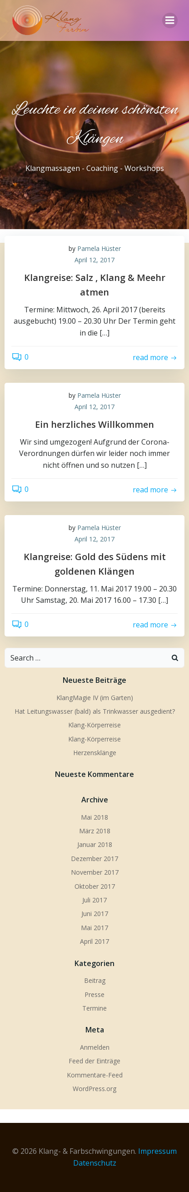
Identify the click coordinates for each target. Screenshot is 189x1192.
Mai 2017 (94, 927)
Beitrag (94, 980)
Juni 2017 (94, 913)
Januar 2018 (94, 844)
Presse (94, 994)
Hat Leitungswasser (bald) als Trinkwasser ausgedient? (95, 711)
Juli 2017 (94, 900)
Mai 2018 (94, 817)
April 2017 (94, 941)
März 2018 (94, 830)
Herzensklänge (94, 752)
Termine (94, 1008)
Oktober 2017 (95, 886)
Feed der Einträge (94, 1061)
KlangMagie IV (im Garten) (94, 697)
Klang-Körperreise (94, 725)
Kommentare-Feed (95, 1075)
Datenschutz (94, 1163)
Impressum (157, 1151)
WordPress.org (94, 1088)
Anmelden (94, 1047)
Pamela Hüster (99, 248)
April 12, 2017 (94, 259)
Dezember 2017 (94, 858)
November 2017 (95, 872)
